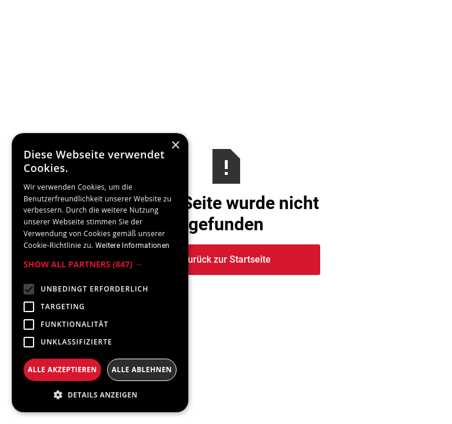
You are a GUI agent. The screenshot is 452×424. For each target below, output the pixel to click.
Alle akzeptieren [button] (62, 370)
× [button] (175, 145)
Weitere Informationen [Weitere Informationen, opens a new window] (132, 245)
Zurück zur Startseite (226, 259)
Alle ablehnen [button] (142, 370)
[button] (100, 264)
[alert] (100, 272)
